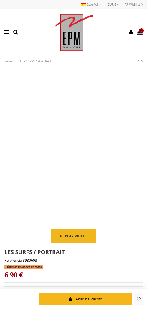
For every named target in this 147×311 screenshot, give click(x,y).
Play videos (73, 235)
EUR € (113, 4)
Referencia (13, 260)
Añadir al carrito (85, 299)
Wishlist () (133, 4)
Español (92, 4)
